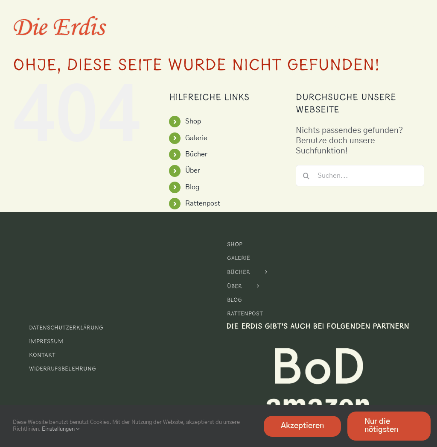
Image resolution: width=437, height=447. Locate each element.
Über (192, 170)
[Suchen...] (360, 175)
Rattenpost (202, 203)
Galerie (196, 138)
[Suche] (306, 175)
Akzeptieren (302, 426)
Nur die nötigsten (381, 426)
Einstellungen (60, 429)
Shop (193, 121)
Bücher (196, 154)
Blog (192, 187)
